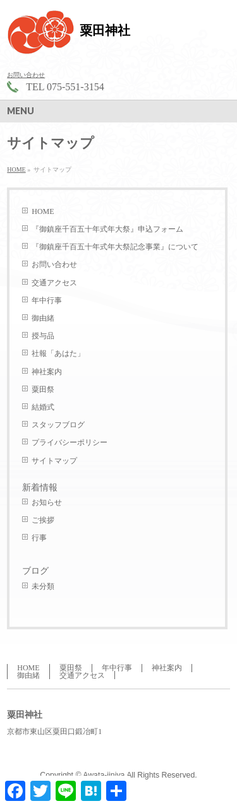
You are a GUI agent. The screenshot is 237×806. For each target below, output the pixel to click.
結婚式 (43, 407)
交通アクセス (54, 282)
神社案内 (47, 371)
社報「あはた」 (58, 353)
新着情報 (40, 487)
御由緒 (43, 318)
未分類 (43, 586)
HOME (43, 211)
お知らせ (47, 502)
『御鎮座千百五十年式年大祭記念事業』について (115, 246)
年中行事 (47, 300)
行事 (39, 537)
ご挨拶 (43, 520)
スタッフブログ (58, 424)
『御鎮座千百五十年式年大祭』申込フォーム (107, 229)
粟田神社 (105, 30)
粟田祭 (43, 389)
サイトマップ (54, 460)
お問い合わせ (26, 74)
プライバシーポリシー (69, 442)
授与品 (43, 335)
